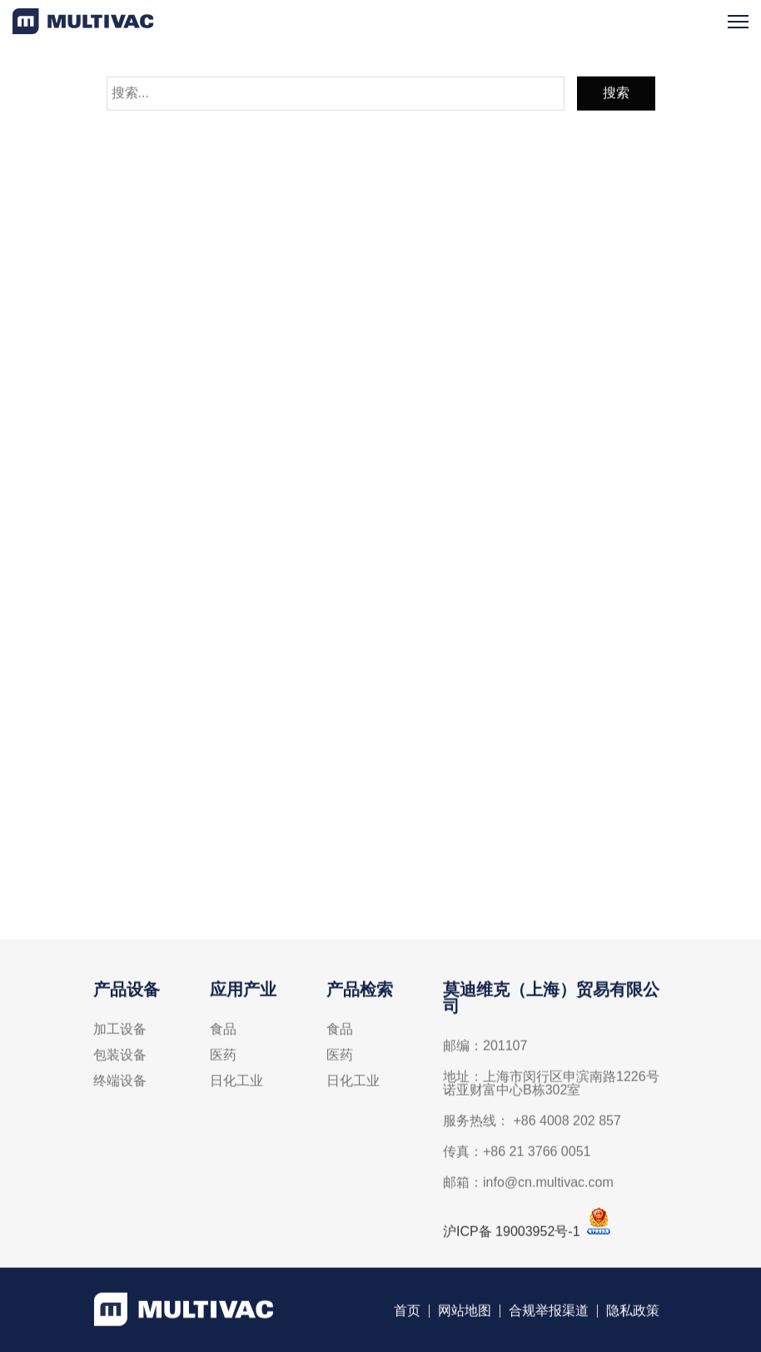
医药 (223, 1059)
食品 (223, 1033)
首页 (407, 1314)
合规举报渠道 (549, 1314)
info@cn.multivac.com (343, 880)
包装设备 (120, 1059)
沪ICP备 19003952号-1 (511, 1236)
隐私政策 (632, 1314)
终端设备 (120, 1085)
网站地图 (464, 1314)
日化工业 (236, 1085)
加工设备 (120, 1033)
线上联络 (380, 736)
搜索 (616, 97)
